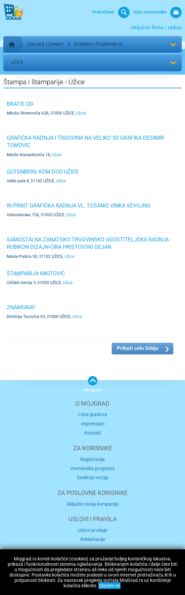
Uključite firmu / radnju (156, 28)
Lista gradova (92, 414)
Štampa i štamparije (98, 44)
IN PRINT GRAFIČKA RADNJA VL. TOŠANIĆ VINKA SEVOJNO (78, 205)
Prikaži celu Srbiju (137, 348)
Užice (17, 62)
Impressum (92, 423)
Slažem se (109, 585)
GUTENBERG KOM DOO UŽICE (43, 172)
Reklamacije (92, 539)
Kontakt (92, 433)
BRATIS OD (20, 104)
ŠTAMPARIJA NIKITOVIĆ (36, 273)
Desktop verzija (92, 477)
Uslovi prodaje (92, 530)
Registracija (92, 459)
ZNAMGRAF (21, 307)
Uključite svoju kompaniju (92, 504)
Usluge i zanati (45, 44)
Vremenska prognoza (92, 468)
